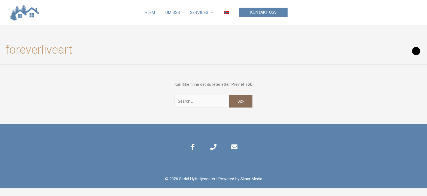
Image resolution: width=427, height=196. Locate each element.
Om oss (173, 12)
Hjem (153, 12)
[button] (259, 12)
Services (201, 12)
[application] (210, 12)
